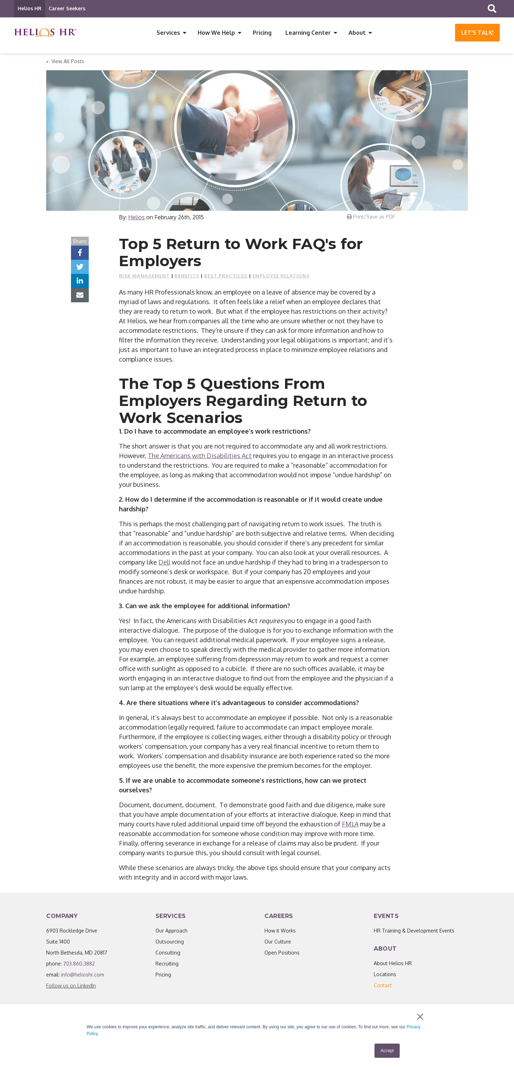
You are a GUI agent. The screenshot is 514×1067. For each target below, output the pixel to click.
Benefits (187, 277)
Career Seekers (67, 8)
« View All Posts (65, 62)
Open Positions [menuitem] (282, 954)
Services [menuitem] (168, 32)
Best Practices (225, 277)
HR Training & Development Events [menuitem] (414, 932)
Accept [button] (387, 1050)
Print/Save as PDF (371, 218)
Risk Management (144, 277)
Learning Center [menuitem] (308, 32)
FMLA (350, 825)
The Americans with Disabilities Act (200, 457)
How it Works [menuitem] (280, 932)
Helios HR (30, 8)
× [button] (420, 1017)
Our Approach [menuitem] (171, 932)
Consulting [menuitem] (167, 954)
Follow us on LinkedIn (71, 987)
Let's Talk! (477, 32)
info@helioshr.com (82, 976)
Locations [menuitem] (385, 975)
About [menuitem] (357, 32)
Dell (164, 563)
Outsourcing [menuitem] (169, 943)
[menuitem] (383, 986)
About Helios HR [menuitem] (393, 964)
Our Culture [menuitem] (277, 943)
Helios (136, 218)
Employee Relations (281, 277)
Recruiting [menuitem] (167, 965)
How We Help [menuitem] (216, 32)
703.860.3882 (79, 965)
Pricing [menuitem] (262, 32)
